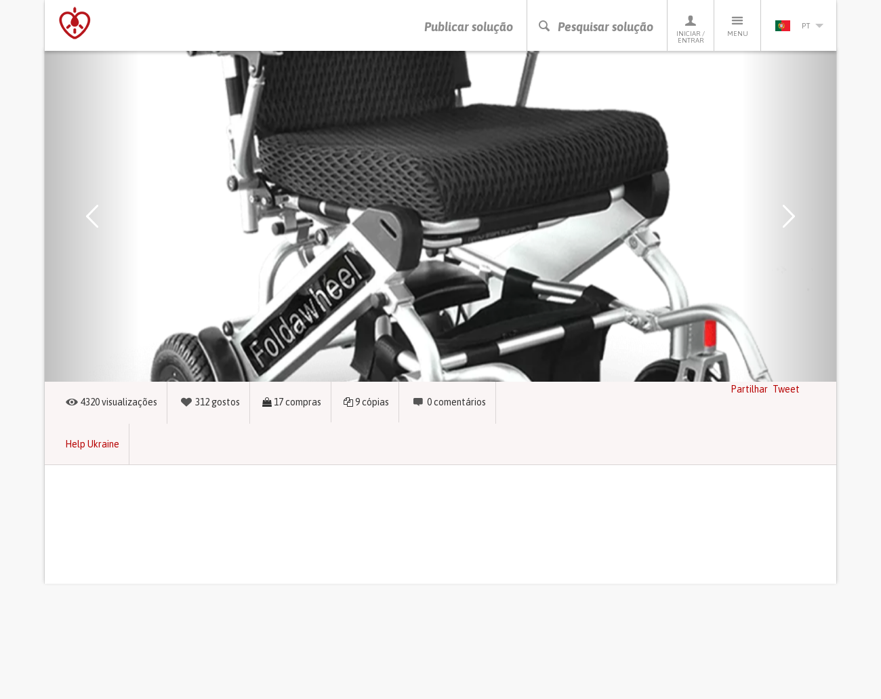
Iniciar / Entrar (691, 29)
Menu (737, 25)
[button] (92, 216)
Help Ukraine (92, 444)
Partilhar (749, 389)
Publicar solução (468, 27)
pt (799, 26)
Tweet (786, 389)
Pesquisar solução (595, 27)
